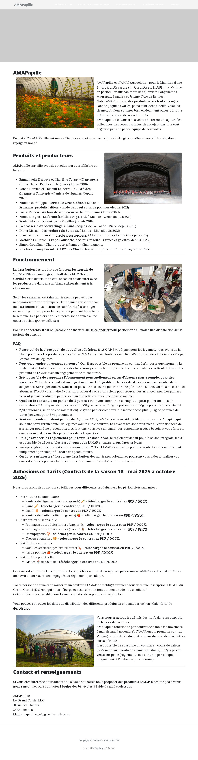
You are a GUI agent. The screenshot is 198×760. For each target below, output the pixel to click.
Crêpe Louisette (61, 240)
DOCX (142, 501)
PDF (131, 501)
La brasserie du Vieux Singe (41, 226)
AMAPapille (25, 5)
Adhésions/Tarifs (154, 5)
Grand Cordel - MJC (148, 87)
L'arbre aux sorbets (71, 235)
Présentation (63, 5)
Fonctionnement (126, 5)
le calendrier (100, 330)
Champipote (55, 244)
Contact (176, 5)
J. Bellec (110, 748)
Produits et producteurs (94, 5)
